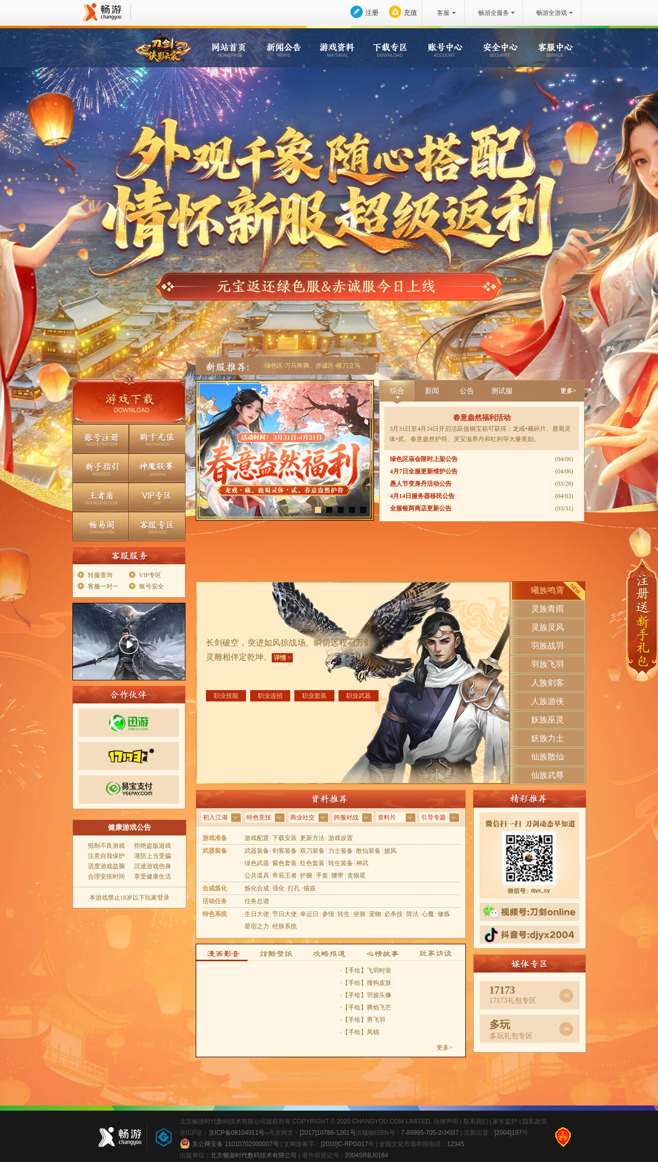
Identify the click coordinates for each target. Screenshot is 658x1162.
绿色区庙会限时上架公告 (424, 459)
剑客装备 (284, 850)
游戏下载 (128, 402)
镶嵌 (310, 888)
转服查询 (100, 575)
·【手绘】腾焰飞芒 (366, 1007)
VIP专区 (157, 497)
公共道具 (257, 875)
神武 (362, 863)
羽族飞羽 (547, 664)
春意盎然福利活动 (482, 418)
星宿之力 (257, 926)
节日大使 (284, 914)
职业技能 (226, 695)
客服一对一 (103, 586)
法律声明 (446, 1121)
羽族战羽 (547, 645)
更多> (568, 390)
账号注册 (100, 438)
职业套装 (314, 695)
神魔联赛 (157, 468)
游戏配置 (257, 838)
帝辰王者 (284, 875)
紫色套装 (284, 863)
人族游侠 (547, 701)
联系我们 (475, 1121)
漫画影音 (222, 952)
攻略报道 (330, 952)
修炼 (444, 914)
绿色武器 (257, 863)
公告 (467, 391)
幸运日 (309, 914)
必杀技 (393, 914)
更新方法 (312, 838)
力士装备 (340, 850)
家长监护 (505, 1121)
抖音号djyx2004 (529, 934)
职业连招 (270, 695)
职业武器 (358, 695)
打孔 (294, 888)
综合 (397, 391)
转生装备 (340, 863)
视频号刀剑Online (529, 912)
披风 (390, 850)
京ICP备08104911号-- (239, 1132)
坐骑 (359, 914)
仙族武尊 (547, 775)
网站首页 (231, 48)
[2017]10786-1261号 (327, 1132)
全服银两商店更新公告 (421, 508)
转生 (343, 914)
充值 (410, 12)
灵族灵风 (547, 627)
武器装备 (257, 850)
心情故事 (385, 952)
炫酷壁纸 (276, 952)
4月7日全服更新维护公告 (424, 471)
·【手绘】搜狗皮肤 (366, 982)
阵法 (412, 914)
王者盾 (100, 497)
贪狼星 (356, 875)
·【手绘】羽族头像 (366, 995)
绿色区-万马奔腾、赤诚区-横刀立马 (313, 365)
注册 (372, 12)
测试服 (502, 391)
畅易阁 (100, 526)
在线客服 (38, 615)
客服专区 (157, 526)
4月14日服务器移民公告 (422, 496)
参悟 (328, 914)
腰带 (337, 875)
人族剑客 (547, 682)
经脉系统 (284, 926)
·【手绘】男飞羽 (363, 1019)
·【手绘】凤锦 (360, 1032)
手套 (322, 875)
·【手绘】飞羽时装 (366, 970)
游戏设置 (340, 838)
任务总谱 (257, 901)
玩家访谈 (439, 952)
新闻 (432, 391)
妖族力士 (547, 738)
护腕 (306, 875)
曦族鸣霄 (547, 590)
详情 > (282, 657)
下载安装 (284, 838)
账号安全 (151, 586)
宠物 (375, 914)
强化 (278, 888)
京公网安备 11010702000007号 (229, 1143)
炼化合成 (257, 888)
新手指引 (100, 468)
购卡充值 (157, 438)
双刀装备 (312, 850)
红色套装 (312, 863)
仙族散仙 (547, 756)
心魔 (428, 914)
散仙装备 (368, 850)
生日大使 (257, 914)
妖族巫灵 (547, 719)
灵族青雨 (547, 608)
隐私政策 (534, 1121)
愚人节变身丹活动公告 (421, 483)
